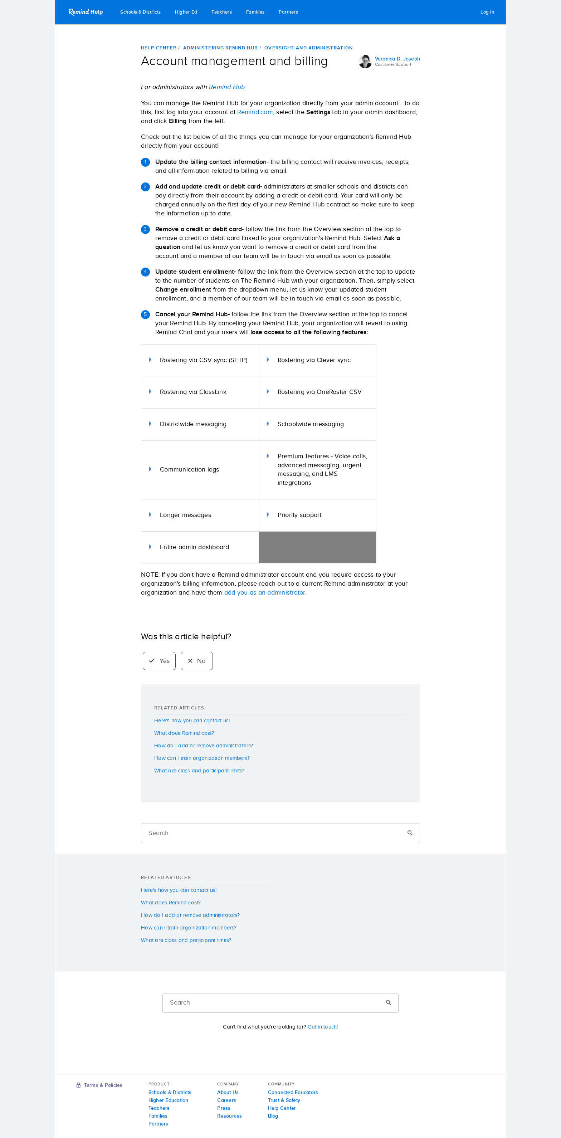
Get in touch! (323, 1027)
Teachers (221, 12)
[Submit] (410, 833)
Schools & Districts (140, 12)
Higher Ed (186, 12)
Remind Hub (227, 87)
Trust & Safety (284, 1100)
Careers (226, 1100)
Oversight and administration (308, 48)
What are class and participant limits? (199, 770)
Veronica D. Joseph (397, 59)
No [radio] (197, 661)
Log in (487, 12)
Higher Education (168, 1100)
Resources (229, 1116)
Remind (86, 12)
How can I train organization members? (202, 758)
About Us (228, 1092)
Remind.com (255, 112)
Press (223, 1108)
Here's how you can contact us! (192, 720)
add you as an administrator (264, 593)
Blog (273, 1116)
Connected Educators (293, 1092)
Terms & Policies (100, 1085)
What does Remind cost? (184, 733)
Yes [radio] (159, 661)
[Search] (280, 833)
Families (255, 12)
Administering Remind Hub (220, 48)
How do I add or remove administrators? (203, 745)
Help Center (158, 48)
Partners (288, 12)
